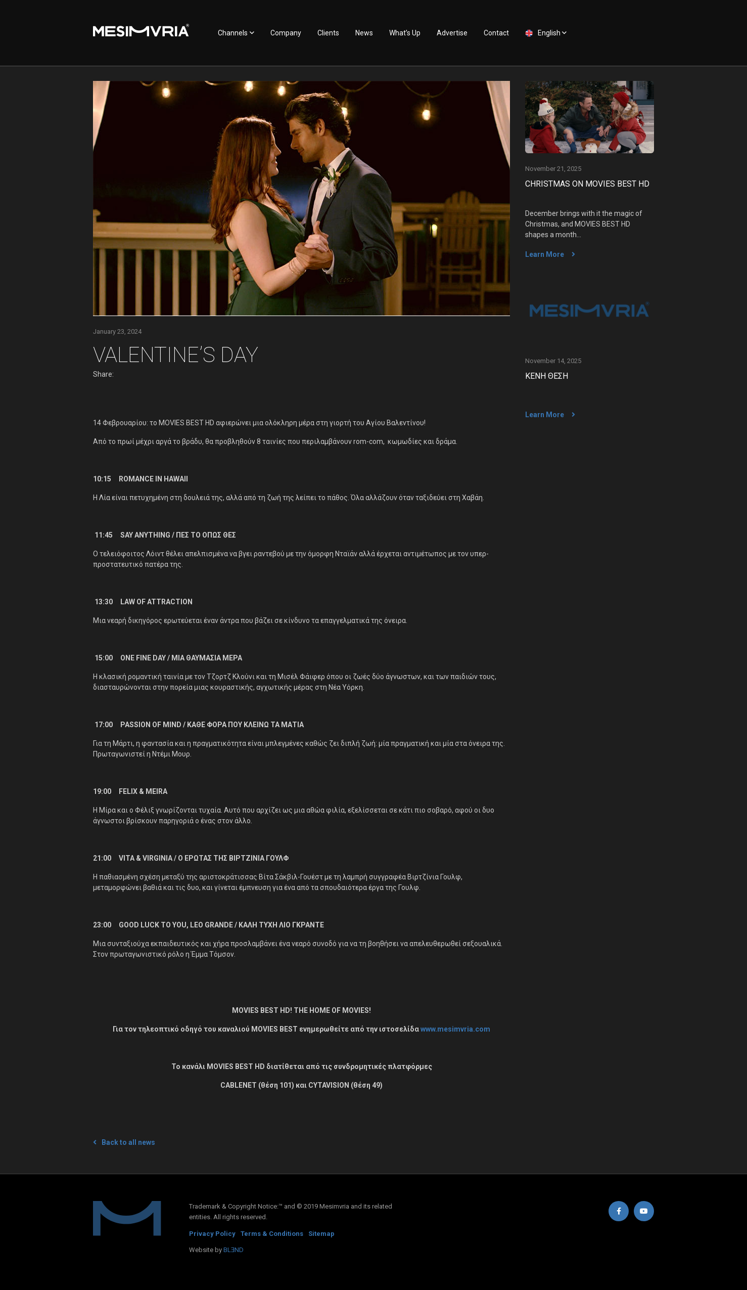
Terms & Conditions (272, 1233)
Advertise (452, 33)
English (549, 33)
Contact (496, 33)
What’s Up (405, 33)
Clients (328, 33)
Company (285, 33)
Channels (233, 33)
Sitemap (321, 1233)
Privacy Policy (212, 1233)
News (364, 33)
